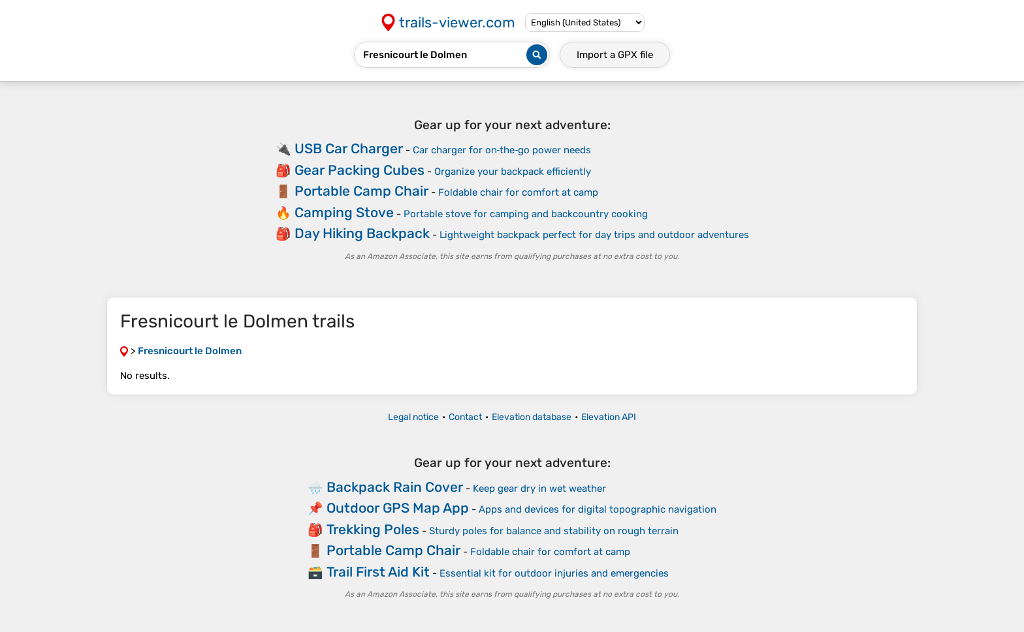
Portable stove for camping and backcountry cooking (526, 214)
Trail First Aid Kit (378, 572)
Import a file (615, 55)
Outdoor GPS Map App (398, 508)
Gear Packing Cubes (359, 170)
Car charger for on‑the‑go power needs (502, 150)
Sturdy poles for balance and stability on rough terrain (554, 531)
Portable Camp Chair (361, 191)
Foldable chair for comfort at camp (518, 192)
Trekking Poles (373, 529)
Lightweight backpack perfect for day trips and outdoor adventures (594, 235)
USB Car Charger (349, 148)
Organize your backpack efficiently (512, 171)
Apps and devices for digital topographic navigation (597, 509)
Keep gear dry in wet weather (539, 488)
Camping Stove (344, 212)
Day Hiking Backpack (362, 233)
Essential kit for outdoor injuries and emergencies (554, 573)
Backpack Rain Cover (395, 487)
